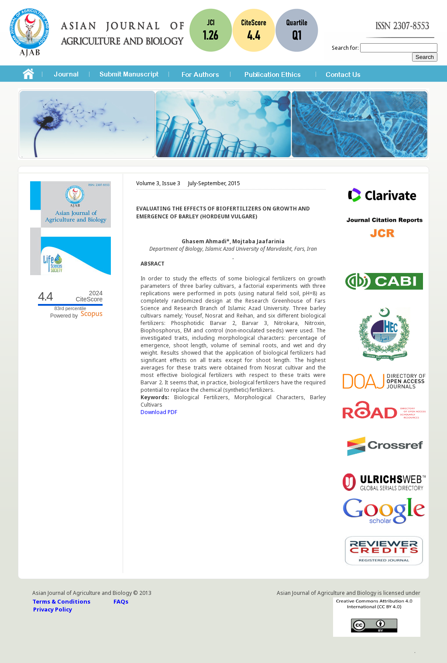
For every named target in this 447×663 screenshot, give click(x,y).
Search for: (345, 48)
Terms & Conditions (61, 601)
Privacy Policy (52, 609)
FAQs (120, 601)
